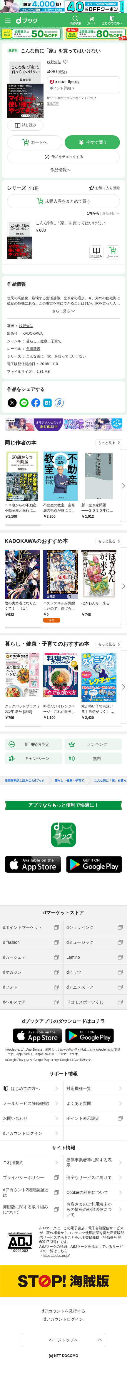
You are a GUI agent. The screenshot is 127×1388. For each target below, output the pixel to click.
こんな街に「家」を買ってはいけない (71, 222)
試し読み (29, 125)
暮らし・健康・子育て (43, 341)
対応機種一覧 (78, 1088)
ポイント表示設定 (82, 1118)
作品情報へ (60, 169)
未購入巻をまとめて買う (68, 201)
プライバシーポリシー (23, 1177)
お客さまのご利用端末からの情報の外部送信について (89, 1209)
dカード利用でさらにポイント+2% (70, 98)
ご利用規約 (13, 1162)
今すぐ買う (96, 142)
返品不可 (53, 103)
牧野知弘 (54, 62)
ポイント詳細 (60, 88)
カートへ (39, 142)
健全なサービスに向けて (89, 1177)
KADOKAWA (33, 333)
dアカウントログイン (22, 1133)
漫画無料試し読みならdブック (25, 780)
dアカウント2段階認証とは (26, 1192)
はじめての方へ (21, 1088)
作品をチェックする (67, 157)
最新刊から (111, 213)
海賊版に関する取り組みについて (25, 1209)
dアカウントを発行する (63, 1311)
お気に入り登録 (107, 188)
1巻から (93, 213)
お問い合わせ (15, 1118)
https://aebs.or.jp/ (56, 1256)
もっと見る (107, 443)
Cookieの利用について (87, 1192)
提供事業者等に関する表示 (89, 1163)
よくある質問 (78, 1103)
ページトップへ (63, 1340)
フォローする (65, 62)
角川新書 (33, 349)
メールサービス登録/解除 (26, 1103)
